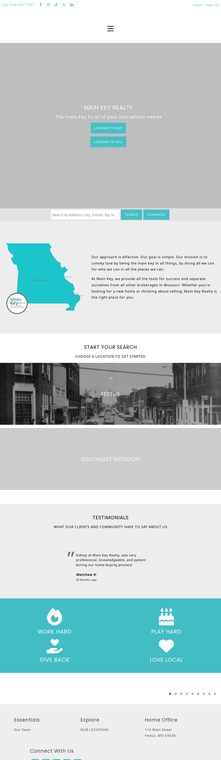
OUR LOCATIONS (95, 729)
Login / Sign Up (206, 5)
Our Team (22, 729)
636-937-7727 (23, 5)
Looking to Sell (108, 142)
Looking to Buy (108, 128)
